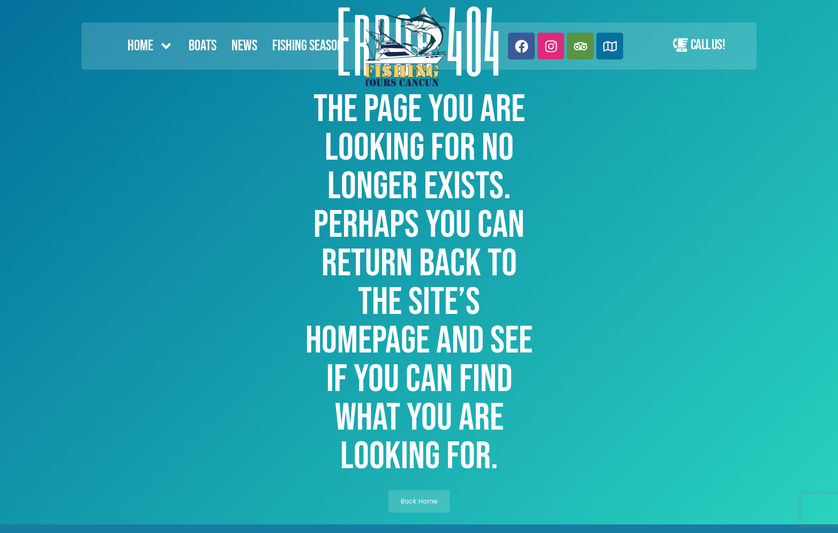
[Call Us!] (680, 44)
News (244, 46)
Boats (202, 46)
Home (151, 46)
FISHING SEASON (307, 46)
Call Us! (708, 45)
